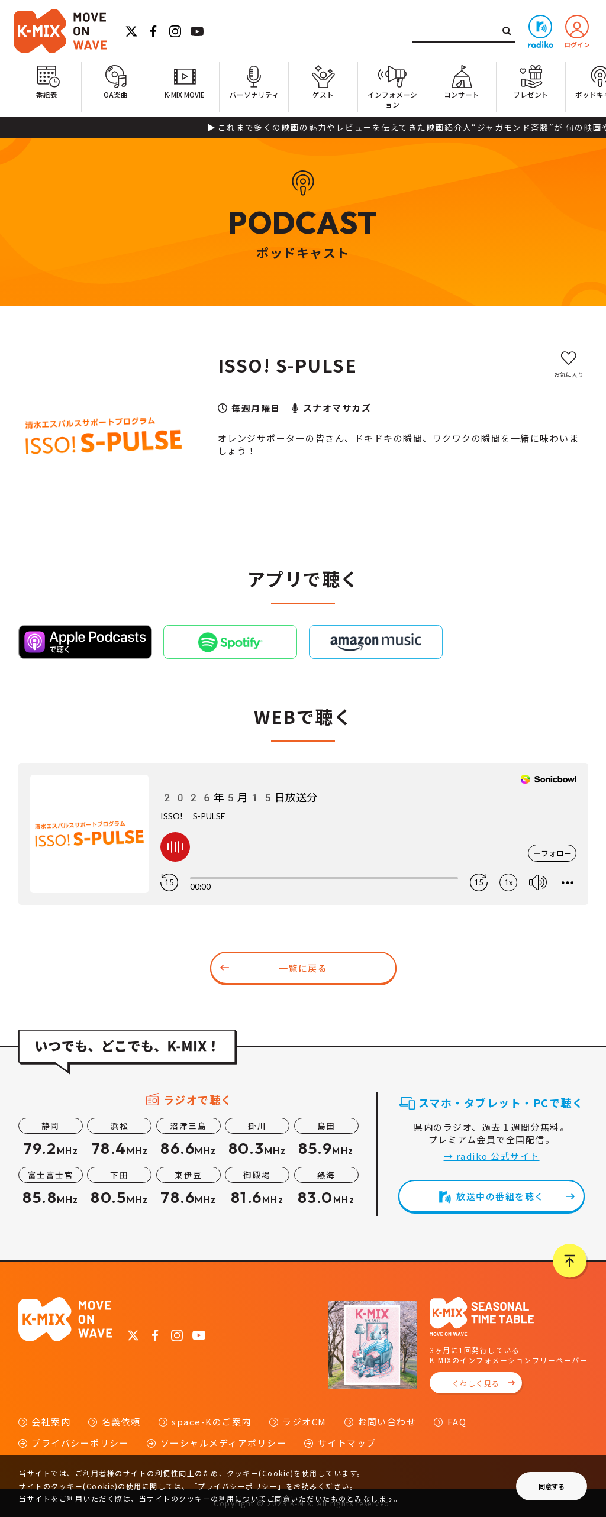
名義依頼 (121, 1421)
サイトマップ (347, 1443)
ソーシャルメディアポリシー (223, 1443)
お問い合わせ (386, 1421)
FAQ (457, 1421)
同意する (552, 1486)
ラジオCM (304, 1421)
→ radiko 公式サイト (492, 1156)
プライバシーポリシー (80, 1443)
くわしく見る (476, 1383)
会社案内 (50, 1421)
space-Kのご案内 (212, 1421)
